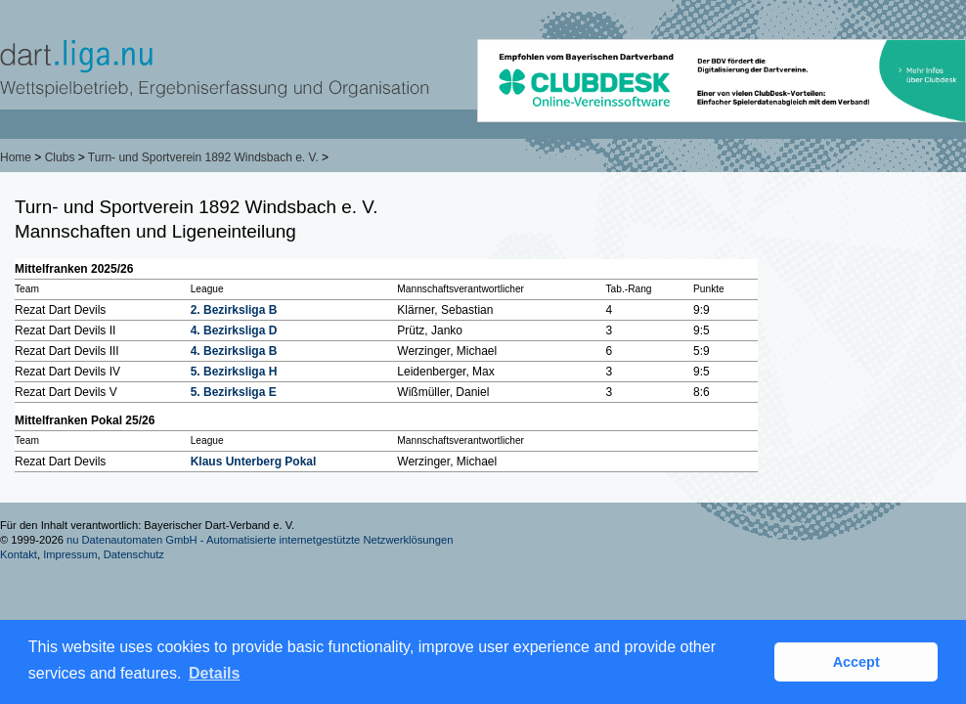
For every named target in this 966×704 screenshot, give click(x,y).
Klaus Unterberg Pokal (254, 461)
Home (15, 157)
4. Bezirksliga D (234, 330)
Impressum (70, 554)
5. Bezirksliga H (234, 371)
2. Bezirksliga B (234, 310)
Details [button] (214, 673)
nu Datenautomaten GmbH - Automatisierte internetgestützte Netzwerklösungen (260, 540)
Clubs (60, 157)
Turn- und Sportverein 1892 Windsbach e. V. (203, 157)
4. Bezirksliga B (234, 351)
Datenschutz (134, 554)
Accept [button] (856, 662)
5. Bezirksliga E (234, 392)
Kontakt (18, 554)
